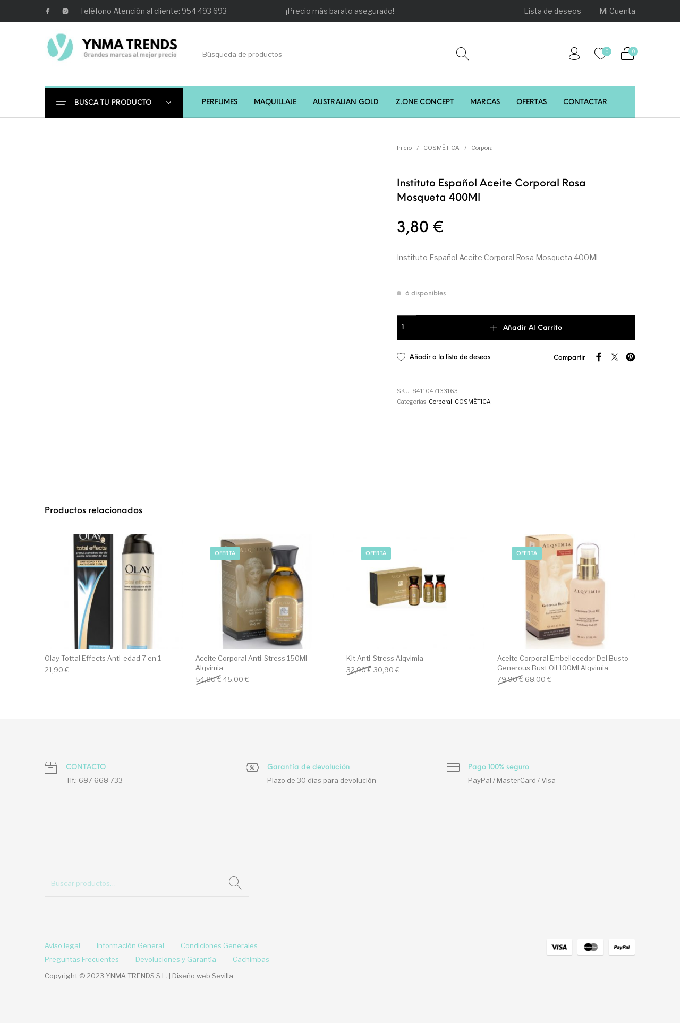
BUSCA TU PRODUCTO (120, 102)
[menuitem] (553, 11)
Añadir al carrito (532, 328)
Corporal (483, 147)
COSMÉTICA (441, 147)
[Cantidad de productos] (407, 327)
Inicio (404, 147)
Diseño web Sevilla (202, 975)
